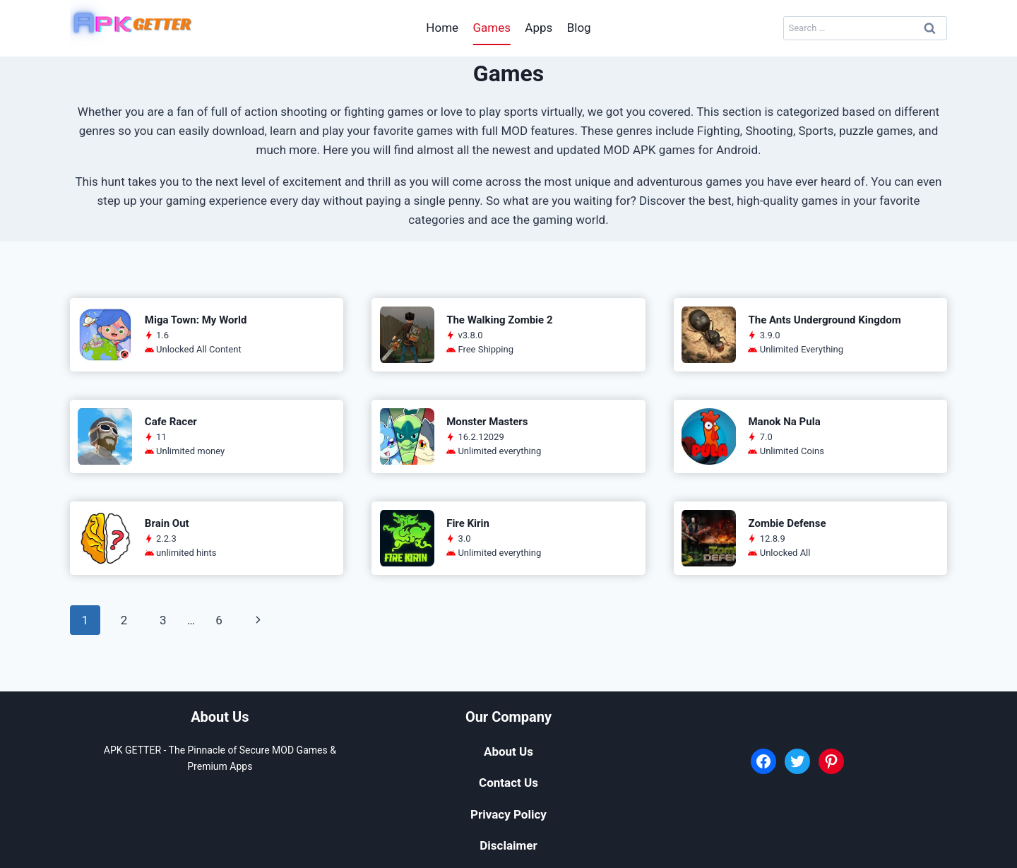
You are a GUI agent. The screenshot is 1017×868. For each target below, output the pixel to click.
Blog (579, 27)
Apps (538, 27)
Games (491, 27)
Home (442, 27)
